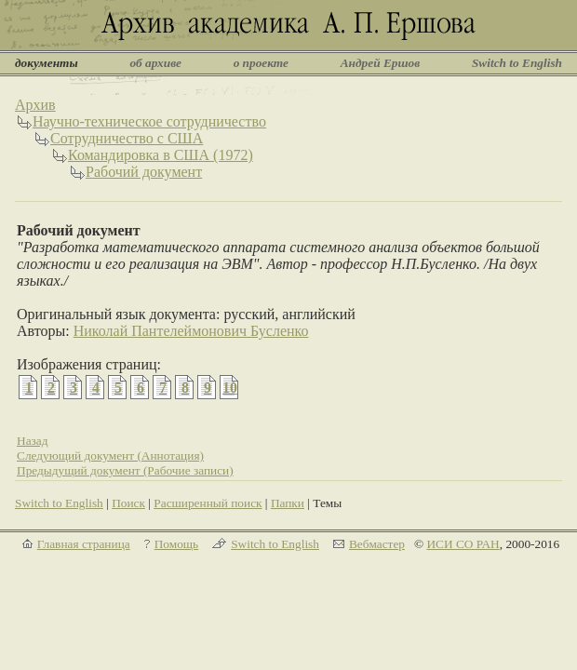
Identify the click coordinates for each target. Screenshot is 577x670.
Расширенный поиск (208, 503)
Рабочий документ (144, 172)
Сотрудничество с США (126, 138)
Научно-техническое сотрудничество (149, 121)
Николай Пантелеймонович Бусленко (191, 331)
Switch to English (517, 63)
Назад (32, 441)
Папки (287, 503)
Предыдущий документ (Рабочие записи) (125, 470)
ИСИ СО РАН (462, 544)
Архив (35, 105)
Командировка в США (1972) (160, 155)
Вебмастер (377, 544)
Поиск (128, 503)
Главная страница (83, 544)
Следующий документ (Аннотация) (110, 455)
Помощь (176, 544)
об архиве (155, 63)
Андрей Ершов (381, 63)
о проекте (261, 63)
